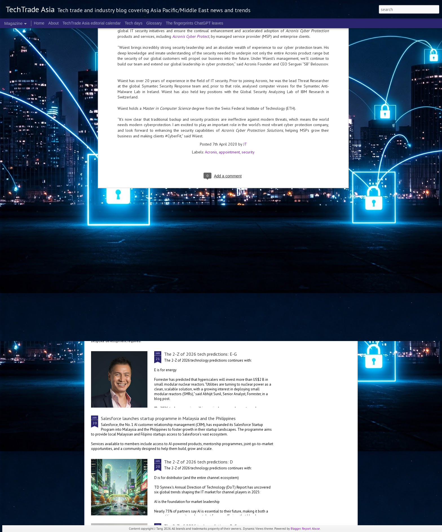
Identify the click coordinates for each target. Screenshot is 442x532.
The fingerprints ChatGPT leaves (194, 23)
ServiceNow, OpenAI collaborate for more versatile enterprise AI (162, 315)
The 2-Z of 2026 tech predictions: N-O (122, 206)
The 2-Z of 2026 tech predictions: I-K (255, 206)
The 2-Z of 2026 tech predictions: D (198, 462)
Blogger (296, 529)
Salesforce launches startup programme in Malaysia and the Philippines (168, 418)
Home (39, 23)
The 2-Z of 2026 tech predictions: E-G (200, 354)
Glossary (154, 23)
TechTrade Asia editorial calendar (92, 23)
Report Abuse (311, 529)
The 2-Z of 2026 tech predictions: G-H (200, 251)
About (53, 23)
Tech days (133, 23)
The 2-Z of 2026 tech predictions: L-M (188, 206)
